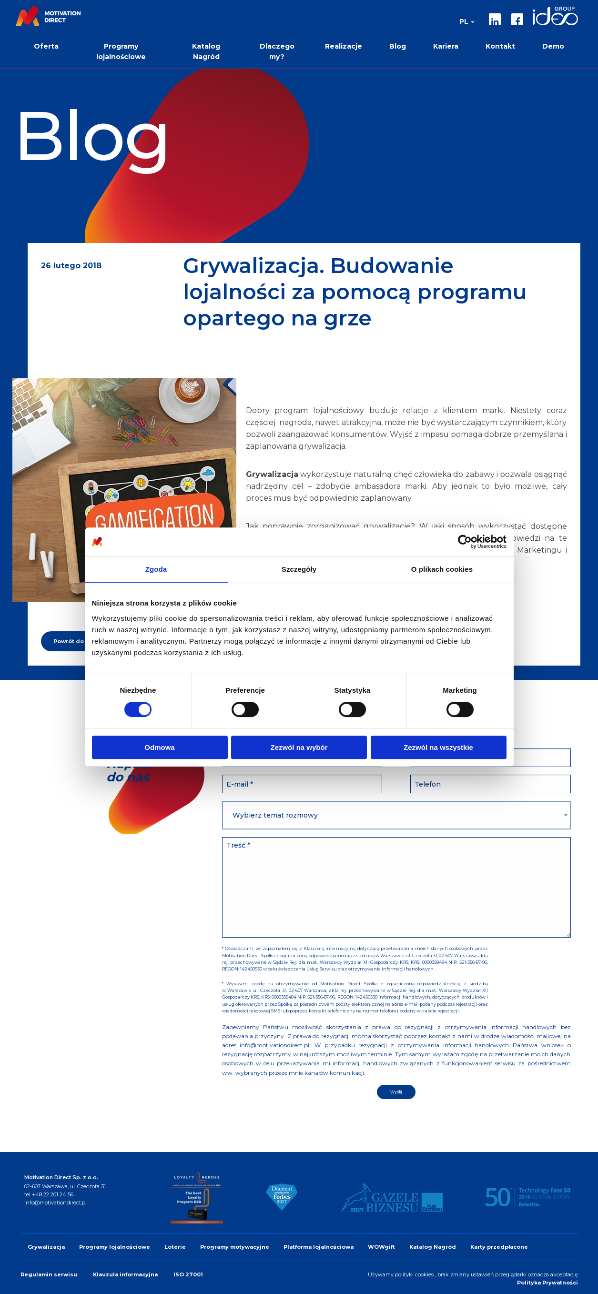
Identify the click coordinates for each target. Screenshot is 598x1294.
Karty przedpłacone (499, 1246)
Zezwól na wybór (298, 747)
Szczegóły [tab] (299, 569)
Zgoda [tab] (156, 569)
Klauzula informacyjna (126, 1274)
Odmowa (159, 747)
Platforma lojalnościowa (319, 1246)
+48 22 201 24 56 (52, 1194)
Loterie (175, 1246)
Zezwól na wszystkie (438, 747)
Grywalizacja (46, 1246)
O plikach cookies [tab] (442, 569)
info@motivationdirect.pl (55, 1202)
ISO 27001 (188, 1274)
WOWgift (381, 1246)
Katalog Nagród (432, 1246)
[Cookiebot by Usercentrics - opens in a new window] (465, 542)
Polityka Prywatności (547, 1282)
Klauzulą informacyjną (329, 948)
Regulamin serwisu (49, 1274)
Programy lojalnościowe (114, 1246)
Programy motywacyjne (234, 1246)
